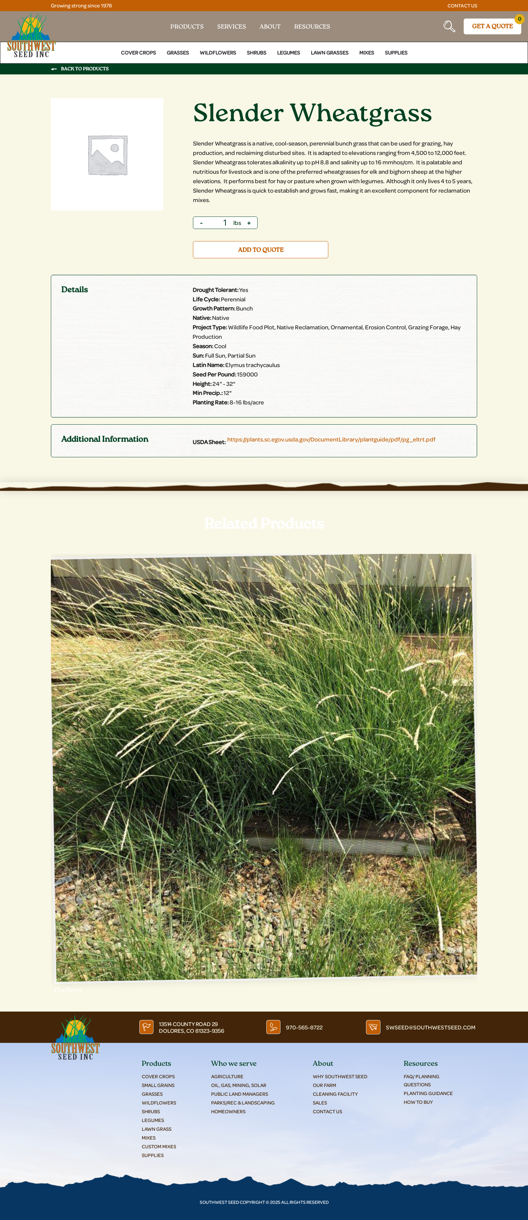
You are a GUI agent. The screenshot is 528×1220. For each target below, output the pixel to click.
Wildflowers (218, 50)
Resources (312, 26)
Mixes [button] (366, 50)
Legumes (288, 50)
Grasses (178, 50)
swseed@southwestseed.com (433, 1024)
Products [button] (187, 26)
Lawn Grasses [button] (330, 50)
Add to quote (261, 247)
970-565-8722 (306, 1024)
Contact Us (461, 5)
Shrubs (256, 50)
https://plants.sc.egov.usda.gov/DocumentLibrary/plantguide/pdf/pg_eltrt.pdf (331, 437)
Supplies (396, 50)
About (270, 26)
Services (231, 26)
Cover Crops (138, 50)
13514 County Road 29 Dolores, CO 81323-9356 (190, 1024)
